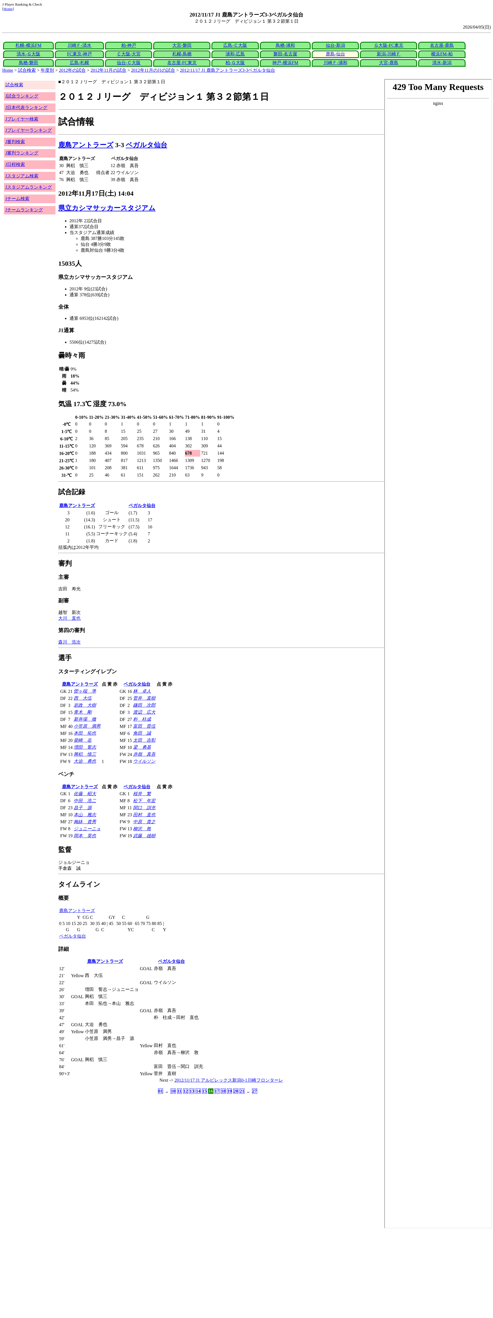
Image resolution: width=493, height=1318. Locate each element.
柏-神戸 (128, 45)
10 (173, 1091)
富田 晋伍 (144, 726)
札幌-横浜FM (28, 45)
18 (223, 1091)
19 (229, 1091)
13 (192, 1091)
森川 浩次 (69, 642)
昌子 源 (83, 807)
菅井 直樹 (144, 698)
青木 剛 (83, 712)
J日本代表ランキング (26, 107)
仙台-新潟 (335, 45)
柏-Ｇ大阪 (235, 62)
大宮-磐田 (182, 45)
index (438, 653)
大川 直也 (69, 618)
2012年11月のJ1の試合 (153, 70)
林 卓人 (142, 691)
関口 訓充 (144, 807)
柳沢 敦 (142, 828)
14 (198, 1091)
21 (242, 1091)
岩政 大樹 (85, 705)
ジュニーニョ (87, 828)
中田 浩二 (85, 800)
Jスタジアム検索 (21, 176)
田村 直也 (144, 814)
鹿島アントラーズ (85, 145)
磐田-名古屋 (285, 54)
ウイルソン (144, 761)
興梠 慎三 (85, 754)
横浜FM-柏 (441, 54)
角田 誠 (142, 733)
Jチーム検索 (17, 198)
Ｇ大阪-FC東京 (388, 45)
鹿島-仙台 (335, 54)
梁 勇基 (142, 747)
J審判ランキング (21, 153)
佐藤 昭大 (85, 793)
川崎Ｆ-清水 (79, 45)
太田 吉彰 (144, 740)
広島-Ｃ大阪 (235, 45)
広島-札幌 (79, 62)
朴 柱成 (142, 719)
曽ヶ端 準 (85, 691)
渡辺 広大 (144, 712)
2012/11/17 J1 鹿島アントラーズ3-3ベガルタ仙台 (227, 70)
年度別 (47, 70)
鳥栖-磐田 (28, 62)
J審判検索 (15, 141)
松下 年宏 (144, 800)
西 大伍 (83, 698)
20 (236, 1091)
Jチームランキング (24, 209)
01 (160, 1091)
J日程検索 (15, 164)
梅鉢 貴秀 (85, 821)
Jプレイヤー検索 (21, 119)
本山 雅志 (85, 814)
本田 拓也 (85, 733)
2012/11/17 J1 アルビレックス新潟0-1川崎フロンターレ (229, 1080)
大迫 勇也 (85, 761)
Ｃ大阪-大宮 (129, 54)
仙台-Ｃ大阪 (129, 62)
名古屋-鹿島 (442, 45)
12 (185, 1091)
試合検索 (27, 70)
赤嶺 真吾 (144, 754)
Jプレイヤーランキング (28, 130)
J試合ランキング (21, 96)
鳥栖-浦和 (285, 45)
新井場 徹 (85, 719)
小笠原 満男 (87, 726)
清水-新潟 (442, 62)
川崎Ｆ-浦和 (335, 62)
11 (179, 1091)
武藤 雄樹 (144, 835)
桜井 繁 (142, 793)
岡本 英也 (85, 835)
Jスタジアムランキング (28, 187)
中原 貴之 (144, 821)
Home (8, 9)
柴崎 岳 (83, 740)
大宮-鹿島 (388, 62)
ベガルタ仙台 (146, 145)
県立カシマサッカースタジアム (106, 208)
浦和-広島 (235, 54)
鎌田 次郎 (144, 705)
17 (217, 1091)
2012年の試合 (72, 70)
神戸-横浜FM (285, 62)
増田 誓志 (85, 747)
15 (204, 1091)
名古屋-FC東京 (182, 62)
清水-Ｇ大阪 (28, 54)
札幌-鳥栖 (182, 54)
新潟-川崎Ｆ (389, 54)
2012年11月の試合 (108, 70)
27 (254, 1091)
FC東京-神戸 (79, 54)
